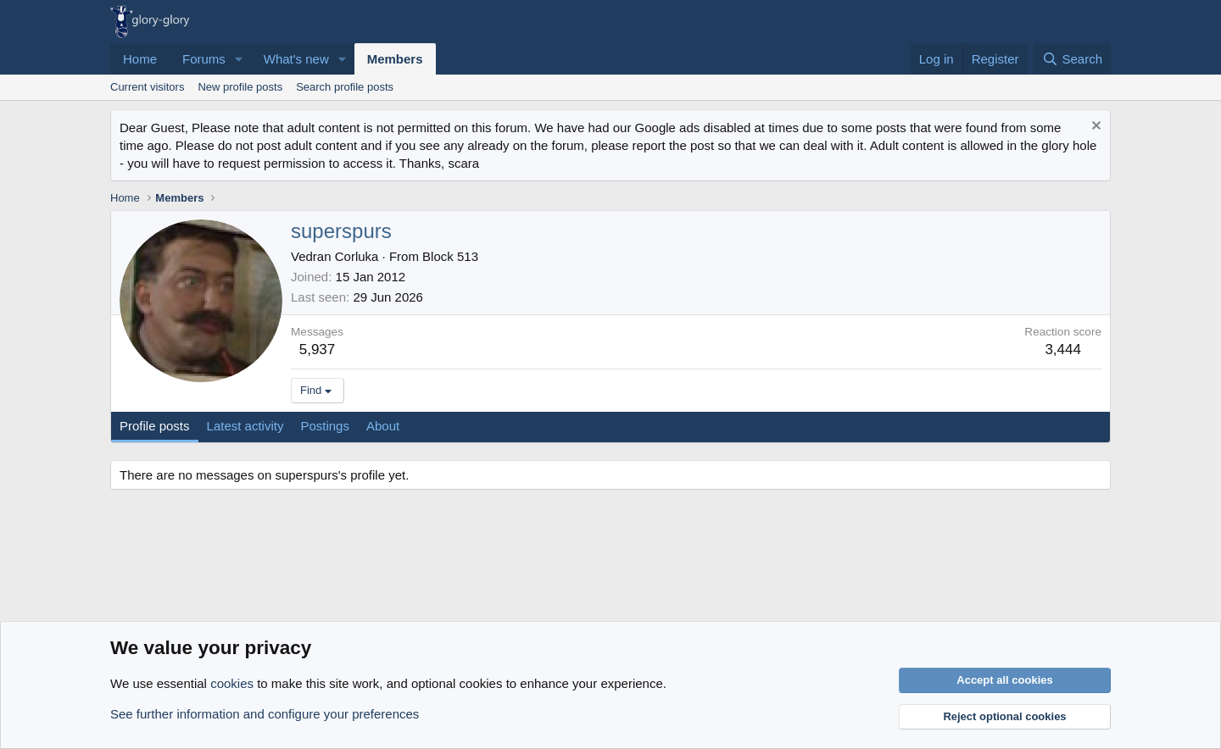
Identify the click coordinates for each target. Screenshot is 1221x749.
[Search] (1072, 59)
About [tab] (382, 426)
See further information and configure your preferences (264, 714)
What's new (296, 59)
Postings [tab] (324, 426)
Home (140, 59)
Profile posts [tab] (155, 426)
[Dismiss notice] (1094, 127)
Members (395, 59)
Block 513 (450, 256)
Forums (204, 59)
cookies (232, 683)
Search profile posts (344, 86)
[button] (239, 59)
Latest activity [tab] (245, 426)
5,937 (317, 349)
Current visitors (147, 86)
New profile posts (240, 86)
